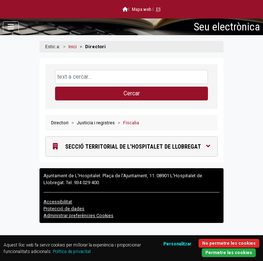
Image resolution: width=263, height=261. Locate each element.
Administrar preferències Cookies (78, 215)
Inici (72, 46)
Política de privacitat (72, 251)
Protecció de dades (63, 208)
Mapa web (141, 9)
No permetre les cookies (229, 243)
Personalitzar (177, 243)
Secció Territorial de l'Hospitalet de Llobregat (131, 146)
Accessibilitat (57, 201)
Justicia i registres (96, 122)
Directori (59, 122)
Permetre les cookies (228, 252)
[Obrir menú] (11, 26)
